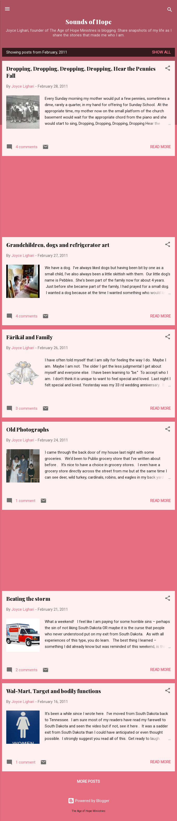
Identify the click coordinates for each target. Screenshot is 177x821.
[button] (168, 69)
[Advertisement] (88, 196)
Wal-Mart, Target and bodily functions (53, 690)
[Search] (170, 10)
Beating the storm (28, 598)
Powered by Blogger (88, 800)
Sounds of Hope (89, 22)
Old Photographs (27, 429)
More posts (88, 781)
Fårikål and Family (29, 337)
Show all (161, 52)
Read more (160, 147)
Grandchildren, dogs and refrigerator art (57, 244)
